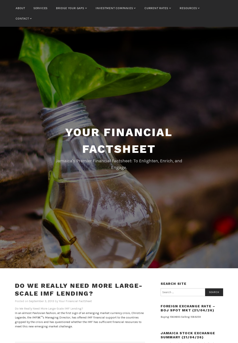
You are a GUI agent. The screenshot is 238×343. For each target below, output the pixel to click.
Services (40, 8)
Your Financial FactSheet (75, 301)
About (20, 8)
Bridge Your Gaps (70, 8)
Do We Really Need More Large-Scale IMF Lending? (49, 308)
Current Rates (156, 8)
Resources (188, 8)
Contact (22, 18)
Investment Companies (114, 8)
